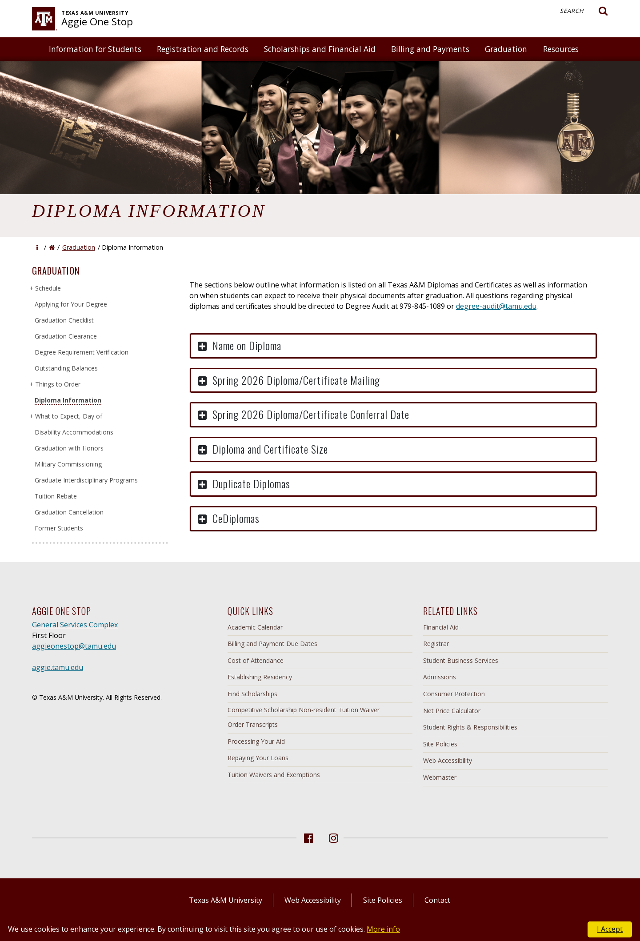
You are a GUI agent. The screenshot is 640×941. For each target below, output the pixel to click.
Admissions (439, 677)
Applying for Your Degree (71, 304)
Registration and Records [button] (202, 49)
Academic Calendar (255, 627)
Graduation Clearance (66, 336)
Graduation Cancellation (69, 512)
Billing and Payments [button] (430, 49)
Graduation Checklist (64, 320)
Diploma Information (68, 400)
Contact (437, 900)
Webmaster (439, 777)
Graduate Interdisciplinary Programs (86, 480)
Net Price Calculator (451, 710)
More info (383, 929)
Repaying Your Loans (258, 758)
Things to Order (57, 384)
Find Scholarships (252, 694)
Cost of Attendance (256, 660)
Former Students (59, 528)
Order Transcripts (253, 724)
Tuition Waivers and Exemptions (274, 774)
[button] (37, 247)
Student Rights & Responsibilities (470, 727)
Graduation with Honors (69, 448)
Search (584, 11)
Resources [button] (561, 49)
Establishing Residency (260, 677)
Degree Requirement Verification (81, 352)
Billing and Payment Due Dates (272, 643)
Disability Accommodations (74, 432)
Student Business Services (460, 660)
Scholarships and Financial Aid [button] (320, 49)
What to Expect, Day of (68, 416)
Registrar (436, 643)
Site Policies (440, 744)
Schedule (48, 288)
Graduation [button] (506, 49)
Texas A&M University (225, 900)
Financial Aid (441, 627)
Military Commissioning (68, 464)
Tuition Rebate (56, 496)
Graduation (78, 247)
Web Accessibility (447, 760)
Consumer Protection (454, 694)
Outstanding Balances (66, 368)
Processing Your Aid (256, 741)
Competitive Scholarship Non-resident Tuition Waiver (304, 710)
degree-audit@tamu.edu (496, 306)
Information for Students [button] (95, 49)
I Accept (610, 929)
